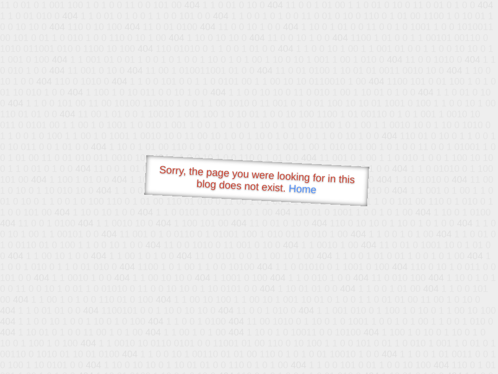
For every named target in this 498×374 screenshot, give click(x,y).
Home (302, 188)
